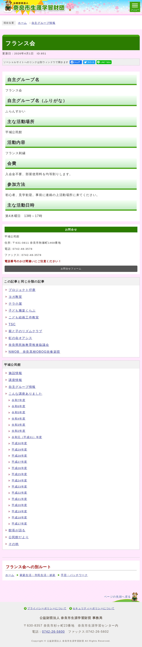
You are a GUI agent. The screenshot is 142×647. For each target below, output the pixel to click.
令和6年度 (18, 406)
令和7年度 (18, 400)
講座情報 (15, 380)
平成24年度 (19, 480)
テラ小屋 (15, 303)
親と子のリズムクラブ (25, 331)
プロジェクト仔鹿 (22, 290)
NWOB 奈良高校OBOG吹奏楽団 (34, 351)
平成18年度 (19, 517)
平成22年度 (19, 492)
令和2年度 (18, 430)
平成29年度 (19, 449)
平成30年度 (19, 443)
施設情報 (15, 373)
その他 (14, 544)
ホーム (22, 23)
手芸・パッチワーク (74, 575)
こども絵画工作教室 (24, 317)
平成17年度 (19, 523)
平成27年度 (19, 461)
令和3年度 (18, 424)
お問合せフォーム (71, 269)
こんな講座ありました (25, 393)
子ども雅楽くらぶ (22, 310)
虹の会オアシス (20, 338)
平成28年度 (19, 455)
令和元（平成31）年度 (27, 437)
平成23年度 (19, 486)
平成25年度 (19, 474)
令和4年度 (18, 418)
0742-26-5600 (53, 631)
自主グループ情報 (43, 23)
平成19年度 (19, 511)
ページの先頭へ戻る (117, 596)
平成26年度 (19, 468)
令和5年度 (18, 412)
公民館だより (19, 537)
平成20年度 (19, 505)
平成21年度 (19, 499)
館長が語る (17, 530)
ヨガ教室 (15, 296)
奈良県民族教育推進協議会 (29, 344)
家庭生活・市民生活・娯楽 (37, 575)
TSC (12, 324)
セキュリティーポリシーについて (94, 608)
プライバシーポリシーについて (46, 608)
